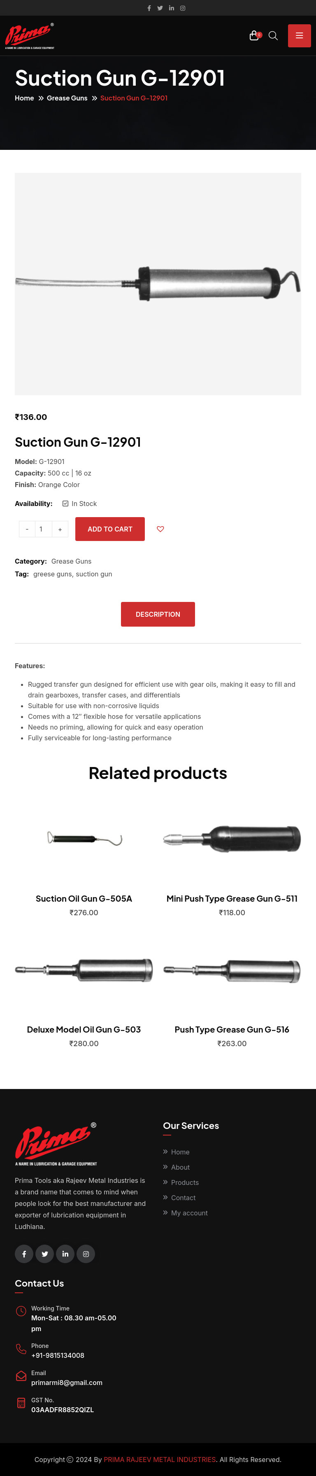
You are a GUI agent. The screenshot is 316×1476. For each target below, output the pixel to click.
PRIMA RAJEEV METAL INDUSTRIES (160, 1459)
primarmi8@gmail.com (66, 1382)
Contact (183, 1198)
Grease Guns (67, 97)
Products (185, 1182)
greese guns (52, 574)
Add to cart (110, 529)
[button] (162, 529)
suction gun (94, 574)
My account (189, 1213)
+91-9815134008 (57, 1355)
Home (24, 97)
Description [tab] (158, 614)
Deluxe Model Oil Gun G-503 (84, 1029)
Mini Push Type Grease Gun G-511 (232, 898)
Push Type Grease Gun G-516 (232, 1029)
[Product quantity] (43, 529)
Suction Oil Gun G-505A (84, 898)
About (180, 1167)
